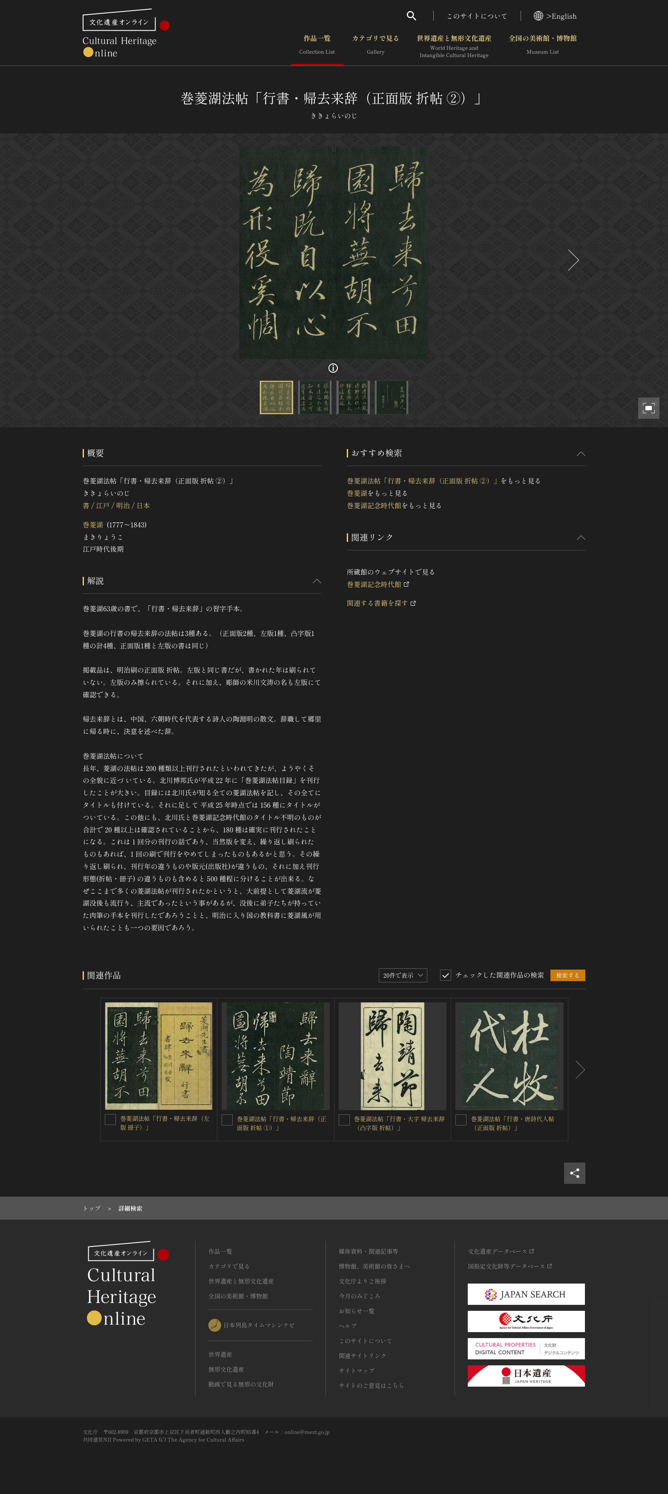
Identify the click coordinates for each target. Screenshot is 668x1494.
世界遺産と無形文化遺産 (454, 46)
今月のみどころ (359, 1296)
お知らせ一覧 (356, 1311)
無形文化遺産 (226, 1369)
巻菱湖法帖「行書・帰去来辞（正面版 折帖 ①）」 (281, 1123)
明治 (123, 505)
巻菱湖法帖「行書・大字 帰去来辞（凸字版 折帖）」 (399, 1123)
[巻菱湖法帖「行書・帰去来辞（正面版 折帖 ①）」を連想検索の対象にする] (227, 1120)
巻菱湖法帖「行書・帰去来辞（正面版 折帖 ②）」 (423, 480)
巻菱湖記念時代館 (374, 505)
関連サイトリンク (362, 1355)
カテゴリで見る (376, 46)
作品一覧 (317, 46)
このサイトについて (477, 16)
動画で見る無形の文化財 (241, 1384)
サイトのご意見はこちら (371, 1385)
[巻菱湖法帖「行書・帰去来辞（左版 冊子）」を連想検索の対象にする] (110, 1119)
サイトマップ (356, 1370)
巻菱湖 (93, 524)
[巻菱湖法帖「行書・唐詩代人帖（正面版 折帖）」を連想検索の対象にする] (460, 1120)
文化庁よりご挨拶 (362, 1281)
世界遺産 (220, 1354)
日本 (143, 505)
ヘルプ (348, 1325)
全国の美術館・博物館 (543, 46)
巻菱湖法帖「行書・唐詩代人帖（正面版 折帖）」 (512, 1123)
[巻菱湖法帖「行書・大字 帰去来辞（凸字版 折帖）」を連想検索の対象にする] (344, 1120)
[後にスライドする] (572, 260)
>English (555, 16)
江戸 (102, 505)
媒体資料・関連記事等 (368, 1251)
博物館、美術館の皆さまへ (374, 1266)
